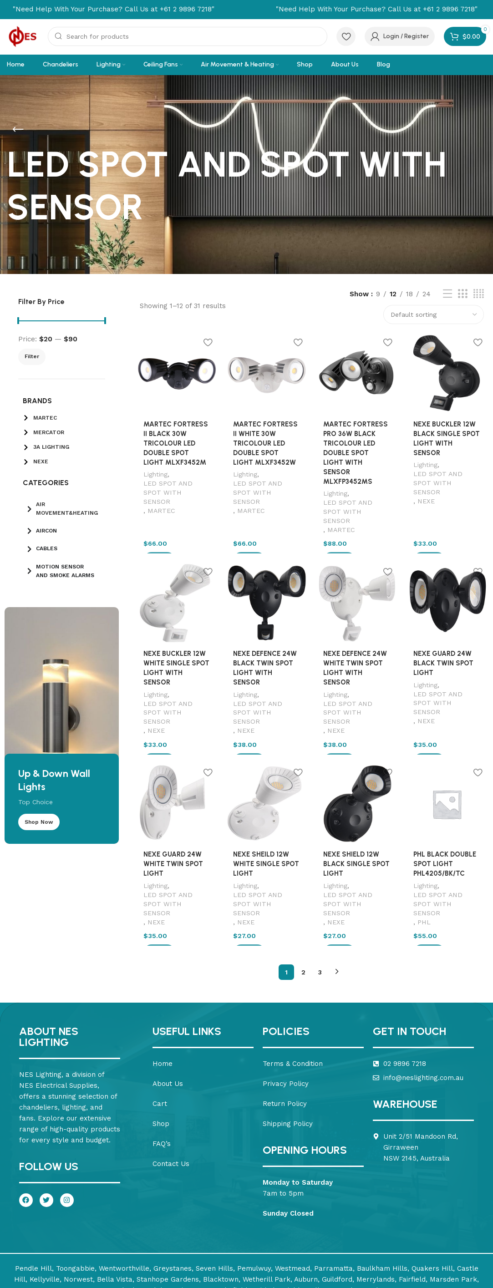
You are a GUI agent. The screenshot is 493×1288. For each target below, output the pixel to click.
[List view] (447, 294)
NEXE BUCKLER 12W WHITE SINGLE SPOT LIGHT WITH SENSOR (176, 645)
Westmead (292, 1221)
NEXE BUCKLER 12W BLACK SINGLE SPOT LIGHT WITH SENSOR (448, 434)
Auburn (306, 1232)
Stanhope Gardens (168, 1232)
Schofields (234, 1243)
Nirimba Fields (279, 1243)
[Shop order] (433, 314)
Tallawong (324, 1243)
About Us (167, 1037)
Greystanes (172, 1221)
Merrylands (375, 1232)
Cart (159, 1057)
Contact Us (170, 1117)
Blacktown (221, 1232)
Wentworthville (124, 1221)
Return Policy (285, 1057)
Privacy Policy (286, 1037)
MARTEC (160, 502)
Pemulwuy (254, 1221)
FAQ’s (161, 1097)
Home (162, 1017)
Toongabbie (75, 1221)
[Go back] (18, 130)
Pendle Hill (33, 1221)
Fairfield (412, 1232)
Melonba (126, 1243)
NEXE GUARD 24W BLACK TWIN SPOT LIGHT (444, 645)
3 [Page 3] (320, 925)
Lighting (154, 474)
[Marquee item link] (333, 9)
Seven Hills (214, 1221)
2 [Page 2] (303, 925)
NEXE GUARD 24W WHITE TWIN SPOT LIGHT (172, 828)
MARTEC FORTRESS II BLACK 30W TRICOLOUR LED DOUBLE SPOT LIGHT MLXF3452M (175, 444)
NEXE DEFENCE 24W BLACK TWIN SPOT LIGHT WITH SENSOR (266, 645)
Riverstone (195, 1243)
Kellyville (45, 1232)
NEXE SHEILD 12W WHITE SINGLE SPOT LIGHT (266, 828)
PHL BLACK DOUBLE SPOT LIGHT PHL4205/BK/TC (445, 828)
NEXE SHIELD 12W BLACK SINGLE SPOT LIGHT (356, 828)
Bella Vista (114, 1232)
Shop (160, 1077)
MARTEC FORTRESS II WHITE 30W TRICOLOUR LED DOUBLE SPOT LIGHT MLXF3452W (266, 444)
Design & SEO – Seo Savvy (440, 1273)
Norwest (78, 1232)
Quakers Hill (432, 1221)
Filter (32, 356)
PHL (424, 877)
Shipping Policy (288, 1077)
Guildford (337, 1232)
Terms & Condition (293, 1017)
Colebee (159, 1243)
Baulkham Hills (382, 1221)
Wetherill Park (266, 1232)
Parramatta (333, 1221)
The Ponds (363, 1243)
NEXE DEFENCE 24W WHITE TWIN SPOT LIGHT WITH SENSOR (357, 645)
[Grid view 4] (478, 294)
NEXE (426, 483)
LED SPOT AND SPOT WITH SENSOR (175, 488)
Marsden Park (453, 1232)
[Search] (187, 36)
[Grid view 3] (462, 294)
